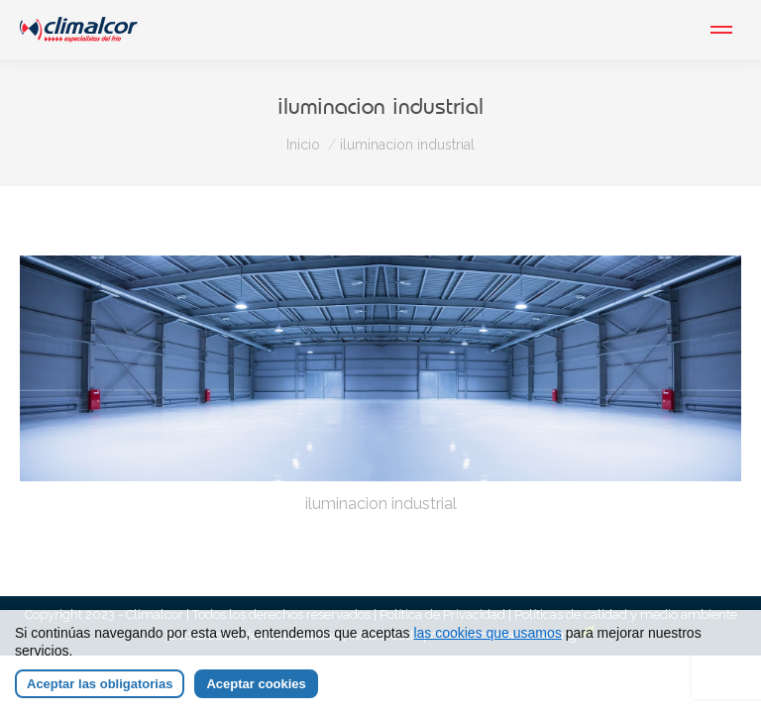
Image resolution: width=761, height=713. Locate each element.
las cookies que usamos (487, 633)
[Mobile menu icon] (721, 30)
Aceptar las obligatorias (99, 683)
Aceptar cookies (255, 683)
